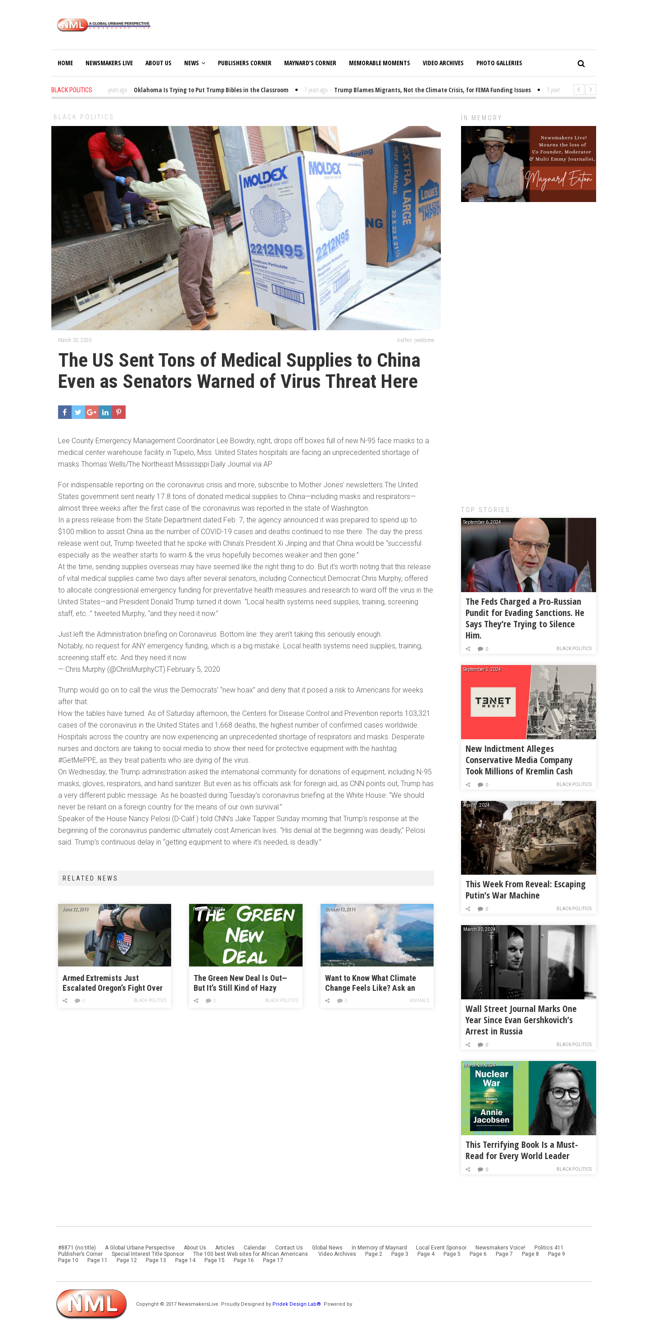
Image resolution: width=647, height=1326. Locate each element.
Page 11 (97, 1260)
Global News (327, 1248)
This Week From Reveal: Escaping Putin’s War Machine (526, 889)
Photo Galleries (499, 62)
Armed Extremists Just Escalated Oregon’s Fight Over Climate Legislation (113, 983)
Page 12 (127, 1260)
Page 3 (399, 1254)
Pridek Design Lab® (297, 1304)
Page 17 (273, 1260)
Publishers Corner (244, 62)
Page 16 (244, 1260)
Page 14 (185, 1260)
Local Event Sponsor (441, 1248)
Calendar (255, 1248)
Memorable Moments (379, 62)
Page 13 (156, 1260)
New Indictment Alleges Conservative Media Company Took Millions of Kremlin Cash (519, 759)
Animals (419, 1000)
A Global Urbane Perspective (140, 1248)
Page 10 (68, 1260)
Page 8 (530, 1254)
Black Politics (84, 117)
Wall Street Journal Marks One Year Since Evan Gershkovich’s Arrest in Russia (521, 1019)
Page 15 (214, 1260)
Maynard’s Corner (310, 62)
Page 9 (556, 1254)
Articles (225, 1248)
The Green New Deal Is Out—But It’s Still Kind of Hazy (240, 983)
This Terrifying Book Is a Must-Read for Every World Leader (522, 1150)
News (194, 62)
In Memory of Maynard (379, 1248)
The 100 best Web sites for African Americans (251, 1254)
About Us (158, 62)
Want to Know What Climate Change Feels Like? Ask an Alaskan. (370, 983)
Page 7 (504, 1254)
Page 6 (478, 1254)
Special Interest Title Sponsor (148, 1254)
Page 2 (373, 1254)
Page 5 (452, 1254)
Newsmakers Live (109, 62)
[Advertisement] (528, 349)
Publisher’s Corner (80, 1254)
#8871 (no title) (77, 1248)
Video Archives (443, 62)
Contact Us (289, 1248)
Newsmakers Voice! (500, 1248)
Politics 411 (549, 1248)
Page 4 (425, 1254)
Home (65, 62)
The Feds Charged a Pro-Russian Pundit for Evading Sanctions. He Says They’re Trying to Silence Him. (525, 618)
